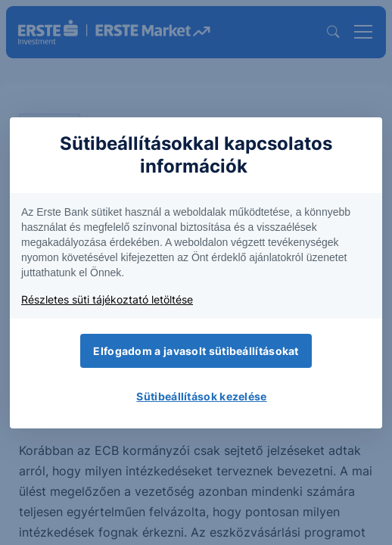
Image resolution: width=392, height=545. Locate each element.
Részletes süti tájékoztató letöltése (107, 299)
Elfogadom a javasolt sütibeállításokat (195, 350)
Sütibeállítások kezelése (201, 396)
